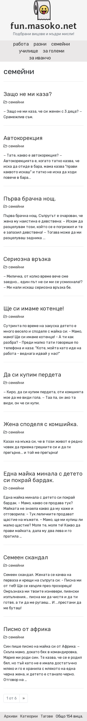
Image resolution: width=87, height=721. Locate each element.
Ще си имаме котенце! (33, 308)
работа (21, 44)
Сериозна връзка (27, 259)
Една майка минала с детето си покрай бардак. (43, 477)
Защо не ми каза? (27, 94)
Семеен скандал (25, 557)
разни (40, 44)
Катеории (29, 716)
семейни (60, 44)
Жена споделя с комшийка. (40, 424)
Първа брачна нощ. (29, 198)
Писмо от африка (27, 629)
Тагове (47, 716)
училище (28, 51)
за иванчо (40, 58)
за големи (53, 51)
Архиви (10, 716)
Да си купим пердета (32, 374)
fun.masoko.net (43, 25)
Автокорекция (22, 138)
